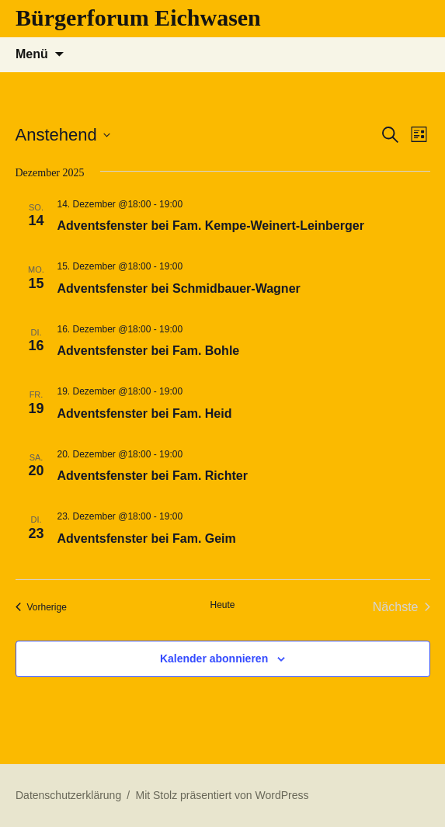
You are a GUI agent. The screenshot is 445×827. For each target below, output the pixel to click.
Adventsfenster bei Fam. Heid (144, 413)
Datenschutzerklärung (68, 795)
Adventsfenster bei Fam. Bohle (148, 350)
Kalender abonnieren (214, 658)
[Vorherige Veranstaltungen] (41, 607)
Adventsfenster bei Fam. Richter (152, 475)
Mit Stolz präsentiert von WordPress (221, 795)
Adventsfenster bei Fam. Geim (146, 538)
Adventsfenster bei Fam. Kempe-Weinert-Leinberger (210, 225)
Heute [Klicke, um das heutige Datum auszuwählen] (222, 604)
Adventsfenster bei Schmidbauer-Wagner (179, 288)
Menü (32, 54)
